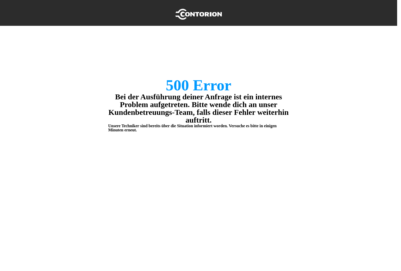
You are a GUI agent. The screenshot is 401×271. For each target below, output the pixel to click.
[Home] (198, 13)
